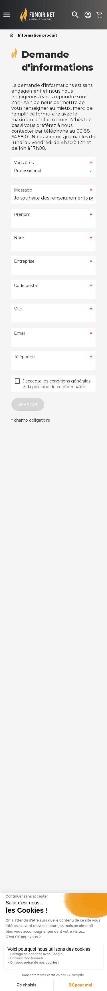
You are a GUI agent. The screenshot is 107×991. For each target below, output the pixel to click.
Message (23, 190)
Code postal (26, 285)
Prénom (22, 214)
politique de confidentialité (58, 386)
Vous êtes (24, 162)
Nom (19, 237)
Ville (18, 309)
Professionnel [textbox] (27, 170)
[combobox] (53, 171)
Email (19, 333)
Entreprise (24, 261)
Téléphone (24, 356)
